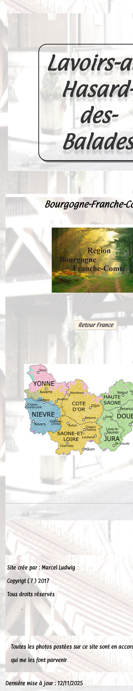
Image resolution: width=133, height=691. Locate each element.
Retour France (95, 325)
